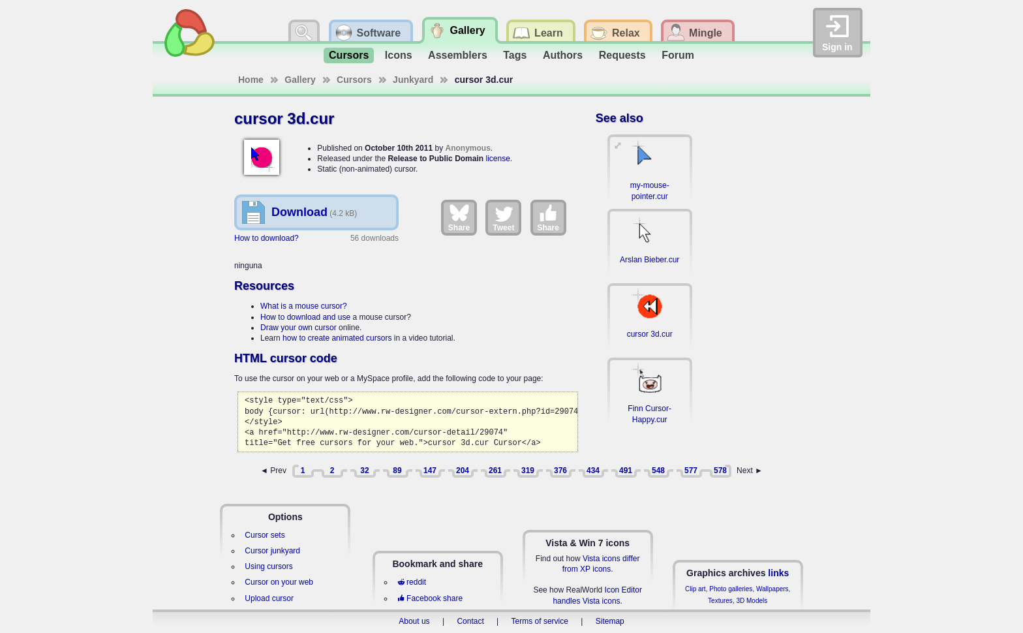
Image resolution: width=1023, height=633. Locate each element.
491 (625, 470)
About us (414, 621)
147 (429, 470)
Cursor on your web (279, 582)
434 (593, 470)
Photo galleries (730, 589)
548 (658, 470)
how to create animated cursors (336, 338)
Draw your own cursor (298, 327)
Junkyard (413, 79)
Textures (720, 600)
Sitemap (610, 621)
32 (364, 470)
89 (397, 470)
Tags (515, 55)
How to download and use (305, 317)
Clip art (695, 589)
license (497, 158)
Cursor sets (264, 535)
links (778, 573)
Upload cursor (269, 598)
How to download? (266, 238)
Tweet (503, 217)
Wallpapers (772, 589)
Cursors (349, 55)
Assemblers (457, 55)
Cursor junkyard (272, 550)
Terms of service (540, 621)
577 (690, 470)
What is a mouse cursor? (303, 306)
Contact (470, 621)
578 (720, 470)
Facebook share (430, 598)
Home (251, 79)
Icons (398, 55)
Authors (563, 55)
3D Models (751, 600)
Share (459, 217)
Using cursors (268, 566)
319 (527, 470)
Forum (678, 55)
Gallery (299, 79)
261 (495, 470)
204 (462, 470)
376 (560, 470)
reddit (411, 582)
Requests (622, 55)
